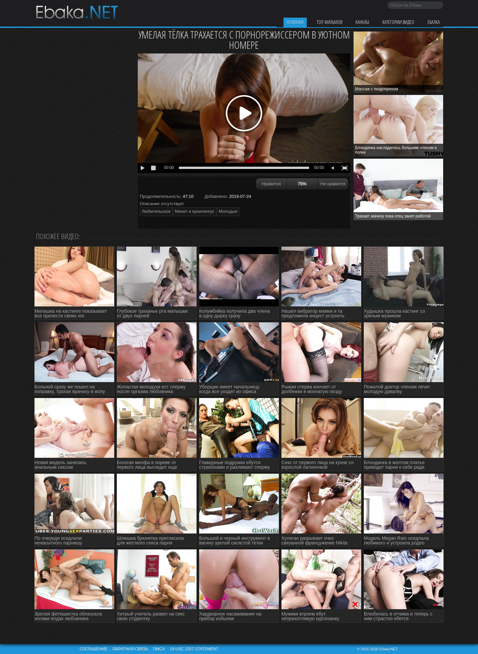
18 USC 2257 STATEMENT (194, 649)
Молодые (228, 211)
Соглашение (94, 649)
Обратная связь (130, 649)
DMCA (159, 649)
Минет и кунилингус (194, 211)
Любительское (156, 211)
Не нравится (332, 183)
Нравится (271, 183)
